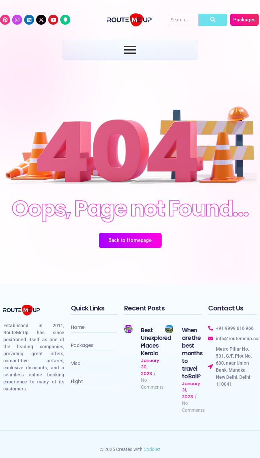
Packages (82, 345)
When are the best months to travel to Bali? (192, 353)
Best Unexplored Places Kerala (156, 342)
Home (77, 327)
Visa (75, 363)
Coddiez (152, 449)
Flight (77, 381)
